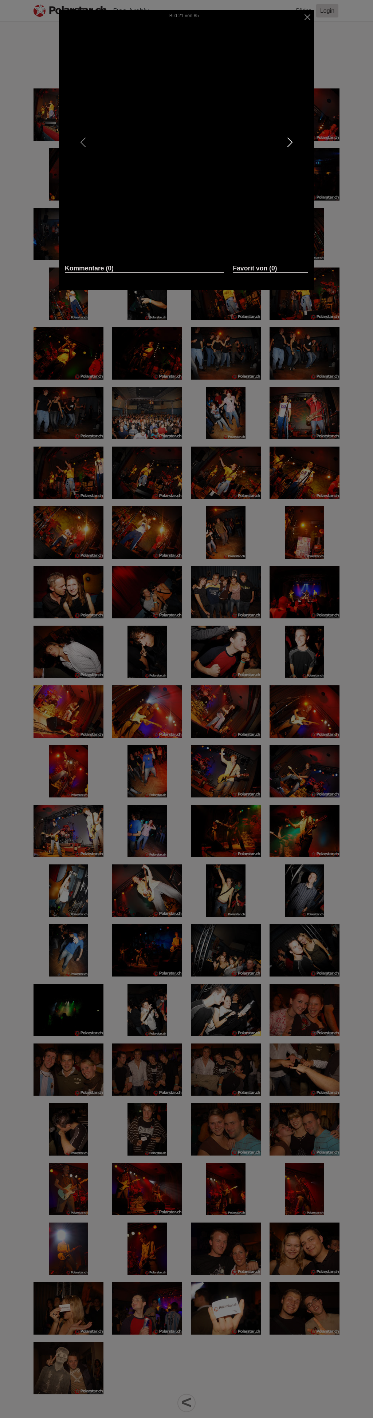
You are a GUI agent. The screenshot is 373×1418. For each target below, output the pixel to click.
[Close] (307, 17)
